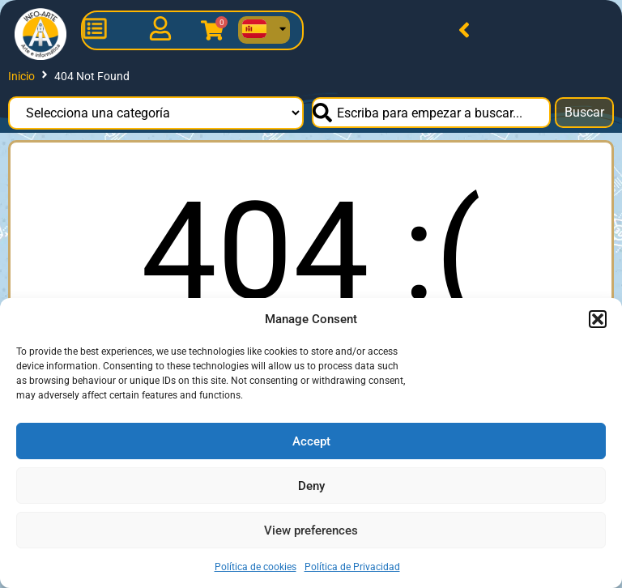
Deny (311, 486)
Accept (311, 441)
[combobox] (431, 112)
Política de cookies (255, 567)
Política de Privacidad (352, 567)
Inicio (21, 76)
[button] (598, 319)
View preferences (311, 530)
